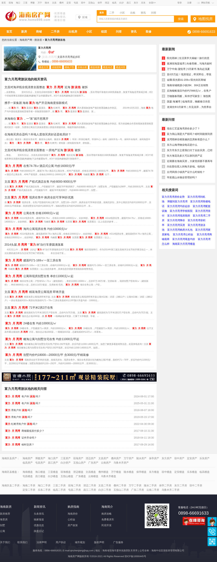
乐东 (143, 2)
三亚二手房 (59, 485)
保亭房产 (154, 458)
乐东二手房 (44, 489)
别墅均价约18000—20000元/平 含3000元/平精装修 (47, 355)
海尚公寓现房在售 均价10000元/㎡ (36, 229)
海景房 (4, 519)
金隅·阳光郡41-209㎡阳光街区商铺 (186, 79)
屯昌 (76, 2)
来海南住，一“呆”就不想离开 (26, 118)
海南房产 (28, 458)
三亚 (25, 2)
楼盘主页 (43, 67)
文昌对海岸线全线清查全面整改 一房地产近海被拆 (42, 150)
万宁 (40, 2)
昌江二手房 (89, 489)
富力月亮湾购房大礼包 (180, 229)
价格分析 (82, 67)
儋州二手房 (120, 485)
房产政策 (73, 525)
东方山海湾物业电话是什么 (182, 144)
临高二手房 (59, 489)
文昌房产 (103, 458)
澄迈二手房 (89, 485)
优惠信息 (39, 525)
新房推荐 (5, 513)
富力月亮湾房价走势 (173, 196)
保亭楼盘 (141, 471)
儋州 (61, 2)
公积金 (71, 519)
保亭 (100, 2)
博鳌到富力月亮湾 (177, 201)
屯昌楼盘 (28, 476)
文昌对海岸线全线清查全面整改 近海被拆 (46, 87)
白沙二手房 (104, 489)
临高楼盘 (204, 471)
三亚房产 (66, 458)
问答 (153, 12)
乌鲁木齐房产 (121, 462)
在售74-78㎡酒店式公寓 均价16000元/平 (40, 166)
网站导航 (205, 2)
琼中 (83, 2)
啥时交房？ (19, 444)
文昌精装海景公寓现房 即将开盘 (35, 292)
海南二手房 (29, 485)
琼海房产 (78, 458)
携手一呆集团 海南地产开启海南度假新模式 (36, 103)
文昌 (54, 2)
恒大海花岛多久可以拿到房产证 (184, 155)
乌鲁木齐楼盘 (108, 476)
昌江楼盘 (40, 476)
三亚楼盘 (53, 471)
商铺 (39, 31)
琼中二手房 (196, 485)
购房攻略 (106, 513)
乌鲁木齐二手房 (170, 489)
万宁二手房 (135, 485)
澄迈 (107, 2)
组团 (104, 31)
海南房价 (73, 513)
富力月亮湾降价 (176, 220)
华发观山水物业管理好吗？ (182, 177)
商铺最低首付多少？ (24, 431)
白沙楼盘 (53, 476)
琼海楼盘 (66, 471)
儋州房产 (116, 458)
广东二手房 (137, 489)
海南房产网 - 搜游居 (31, 39)
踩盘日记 (39, 531)
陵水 (47, 2)
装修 (148, 31)
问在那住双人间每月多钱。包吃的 (186, 166)
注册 (189, 2)
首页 (3, 2)
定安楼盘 (179, 471)
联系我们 (22, 542)
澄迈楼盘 (78, 471)
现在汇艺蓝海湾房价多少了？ (183, 128)
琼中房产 (179, 458)
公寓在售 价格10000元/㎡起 (32, 213)
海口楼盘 (40, 471)
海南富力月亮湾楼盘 (183, 243)
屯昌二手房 (74, 489)
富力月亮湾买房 (176, 225)
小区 (122, 12)
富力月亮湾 (44, 47)
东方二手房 (180, 485)
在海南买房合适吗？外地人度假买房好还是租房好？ (38, 134)
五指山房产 (79, 462)
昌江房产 (53, 462)
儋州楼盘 (103, 471)
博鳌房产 (40, 458)
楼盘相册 (95, 67)
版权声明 (99, 542)
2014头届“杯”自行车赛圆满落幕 (34, 244)
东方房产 (167, 458)
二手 (111, 12)
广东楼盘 (81, 476)
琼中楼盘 (167, 471)
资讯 (143, 12)
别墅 (2, 525)
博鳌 (32, 2)
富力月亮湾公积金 (183, 234)
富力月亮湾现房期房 (178, 215)
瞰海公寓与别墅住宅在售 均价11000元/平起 (42, 339)
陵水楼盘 (129, 471)
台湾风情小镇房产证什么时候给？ (186, 172)
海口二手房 (44, 485)
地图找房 (205, 19)
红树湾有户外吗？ (21, 424)
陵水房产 (141, 458)
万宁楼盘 (116, 471)
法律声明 (42, 542)
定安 (69, 2)
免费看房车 (107, 519)
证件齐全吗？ (21, 437)
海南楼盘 (28, 471)
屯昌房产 (40, 462)
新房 (101, 12)
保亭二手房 (165, 485)
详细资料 (56, 67)
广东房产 (93, 462)
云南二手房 (152, 489)
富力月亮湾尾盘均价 (183, 239)
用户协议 (61, 542)
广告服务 (118, 542)
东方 (136, 2)
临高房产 (28, 462)
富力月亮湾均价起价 (178, 206)
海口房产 (53, 458)
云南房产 (106, 462)
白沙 (121, 2)
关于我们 (5, 542)
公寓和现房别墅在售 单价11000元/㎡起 (39, 276)
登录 (179, 2)
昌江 (129, 2)
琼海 (11, 2)
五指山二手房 (121, 489)
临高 (114, 2)
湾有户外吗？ (19, 410)
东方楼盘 (154, 471)
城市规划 (80, 542)
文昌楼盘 (91, 471)
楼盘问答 (120, 67)
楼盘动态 (107, 67)
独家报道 (39, 519)
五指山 (91, 2)
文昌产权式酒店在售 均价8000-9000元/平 (40, 181)
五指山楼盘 (67, 476)
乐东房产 (204, 458)
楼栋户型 (69, 67)
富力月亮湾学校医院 (181, 210)
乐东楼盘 (192, 471)
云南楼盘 (93, 476)
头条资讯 (39, 513)
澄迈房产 (91, 458)
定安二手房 (29, 489)
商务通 (212, 521)
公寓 (2, 531)
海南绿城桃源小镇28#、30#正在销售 (187, 85)
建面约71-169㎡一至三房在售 (33, 260)
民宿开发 (106, 525)
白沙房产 (66, 462)
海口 (18, 2)
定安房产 (192, 458)
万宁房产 (129, 458)
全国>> (152, 2)
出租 (132, 12)
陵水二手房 (150, 485)
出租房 (73, 31)
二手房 (55, 31)
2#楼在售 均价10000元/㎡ (30, 323)
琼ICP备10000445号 (135, 556)
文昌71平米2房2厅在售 (29, 307)
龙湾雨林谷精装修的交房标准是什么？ (188, 139)
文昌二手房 (104, 485)
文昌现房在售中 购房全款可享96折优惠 (39, 197)
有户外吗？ (23, 396)
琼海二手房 (74, 485)
